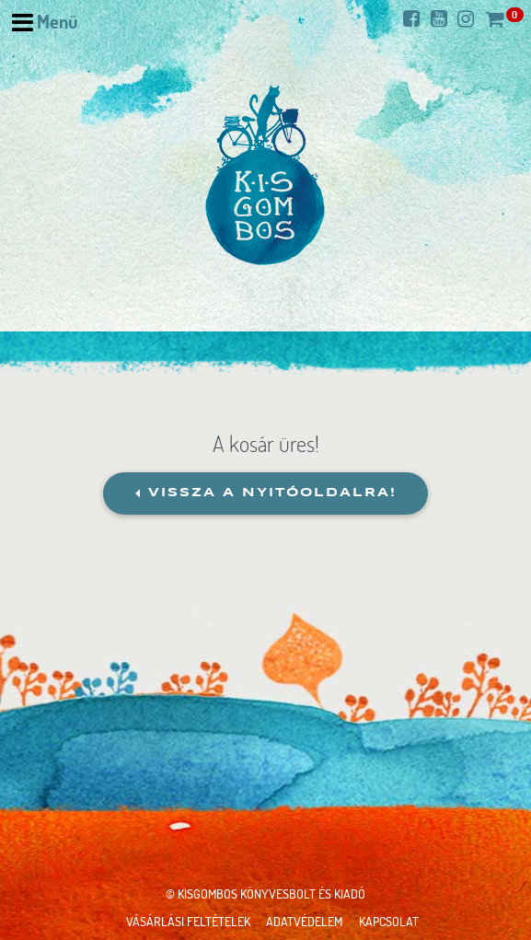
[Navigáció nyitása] (44, 22)
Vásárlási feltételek (188, 920)
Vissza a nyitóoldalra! (266, 493)
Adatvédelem (304, 920)
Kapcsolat (389, 920)
